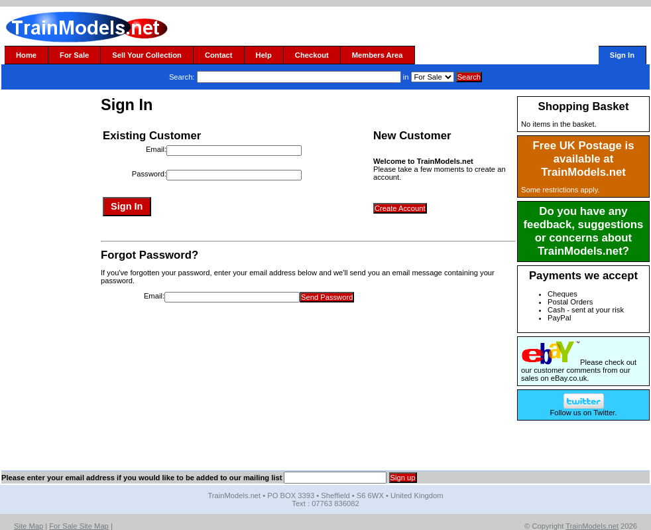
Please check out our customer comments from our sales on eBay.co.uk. (578, 370)
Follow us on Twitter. (583, 409)
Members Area (377, 55)
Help (264, 55)
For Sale (74, 55)
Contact (219, 55)
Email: (156, 149)
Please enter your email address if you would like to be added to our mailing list (141, 478)
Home (26, 55)
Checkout (312, 55)
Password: (149, 174)
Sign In (622, 55)
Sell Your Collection (147, 55)
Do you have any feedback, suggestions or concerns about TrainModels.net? (584, 231)
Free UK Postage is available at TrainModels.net (583, 158)
